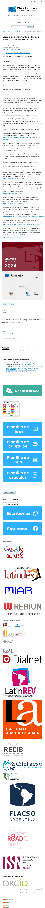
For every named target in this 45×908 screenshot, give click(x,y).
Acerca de (32, 15)
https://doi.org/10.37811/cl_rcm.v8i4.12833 (18, 53)
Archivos (16, 15)
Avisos (24, 15)
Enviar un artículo (9, 492)
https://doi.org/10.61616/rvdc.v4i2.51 (13, 203)
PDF (5, 305)
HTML (12, 305)
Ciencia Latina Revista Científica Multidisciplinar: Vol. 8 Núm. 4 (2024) (21, 370)
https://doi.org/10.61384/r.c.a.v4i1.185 (13, 178)
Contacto (19, 22)
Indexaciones (21, 19)
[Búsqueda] (19, 26)
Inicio (4, 31)
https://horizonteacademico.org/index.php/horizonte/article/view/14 (22, 224)
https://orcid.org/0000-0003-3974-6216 (12, 49)
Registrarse (34, 1)
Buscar (27, 22)
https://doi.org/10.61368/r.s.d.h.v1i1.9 (13, 237)
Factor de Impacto (9, 19)
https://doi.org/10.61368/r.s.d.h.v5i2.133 (14, 193)
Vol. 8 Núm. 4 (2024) (19, 31)
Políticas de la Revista (34, 19)
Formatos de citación (8, 326)
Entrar (40, 1)
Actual (9, 15)
